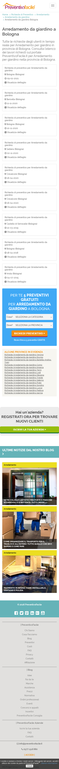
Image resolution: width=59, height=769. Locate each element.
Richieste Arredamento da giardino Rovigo (23, 357)
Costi (29, 646)
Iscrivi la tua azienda (30, 728)
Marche (29, 683)
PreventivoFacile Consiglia (29, 715)
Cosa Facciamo (29, 634)
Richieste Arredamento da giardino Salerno (24, 380)
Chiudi (29, 766)
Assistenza (29, 687)
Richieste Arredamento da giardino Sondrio (24, 385)
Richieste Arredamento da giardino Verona (23, 355)
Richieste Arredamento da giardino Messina (24, 375)
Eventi (29, 703)
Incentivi (29, 711)
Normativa (29, 695)
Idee (29, 675)
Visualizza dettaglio (15, 82)
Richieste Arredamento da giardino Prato (22, 383)
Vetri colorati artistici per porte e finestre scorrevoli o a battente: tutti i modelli (28, 501)
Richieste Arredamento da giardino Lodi (22, 372)
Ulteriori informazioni (49, 763)
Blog (29, 638)
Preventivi (29, 642)
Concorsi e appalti (29, 707)
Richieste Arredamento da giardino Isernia (23, 393)
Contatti (29, 658)
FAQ (30, 650)
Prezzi (29, 691)
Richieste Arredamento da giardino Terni (22, 370)
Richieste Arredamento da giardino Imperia (24, 367)
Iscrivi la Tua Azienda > (29, 429)
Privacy (29, 654)
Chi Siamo (29, 630)
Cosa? (10, 317)
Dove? (10, 325)
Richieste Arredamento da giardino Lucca (23, 388)
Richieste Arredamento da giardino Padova (23, 390)
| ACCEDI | (29, 755)
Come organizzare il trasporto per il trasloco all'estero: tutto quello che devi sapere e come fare (28, 543)
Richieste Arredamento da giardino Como (23, 365)
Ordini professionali (29, 699)
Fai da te (29, 679)
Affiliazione (29, 662)
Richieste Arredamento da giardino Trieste (23, 377)
